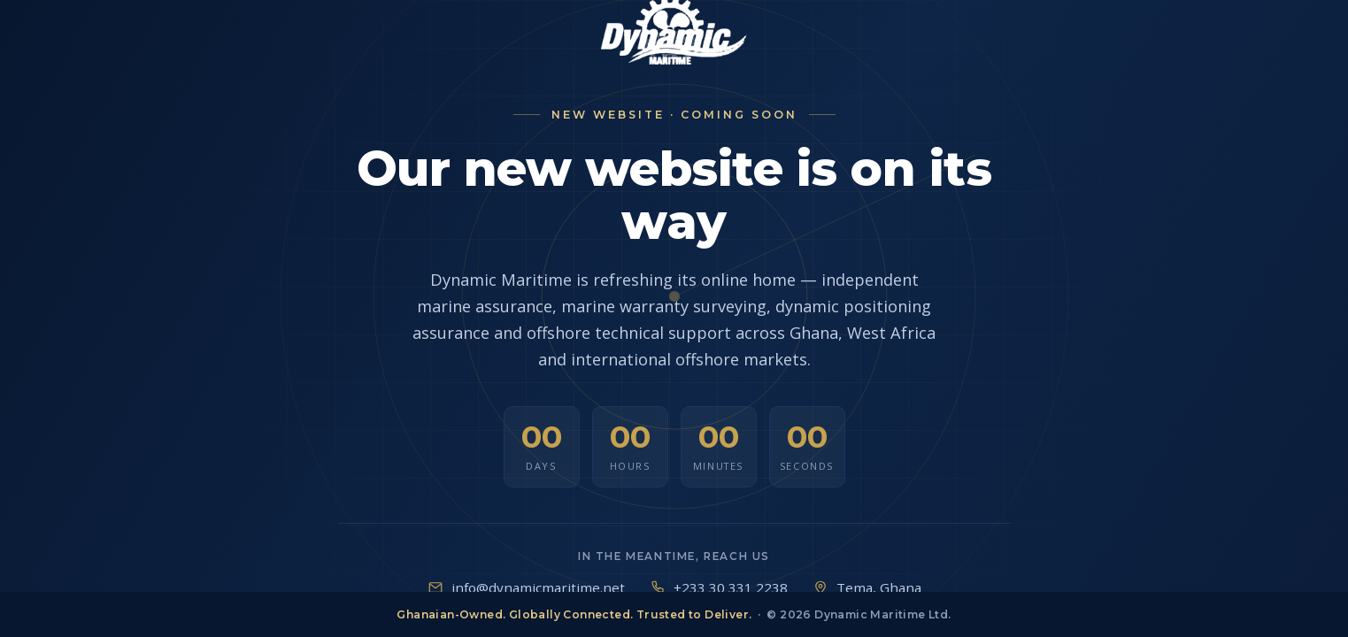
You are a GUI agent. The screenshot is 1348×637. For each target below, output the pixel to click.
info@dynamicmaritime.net (538, 587)
